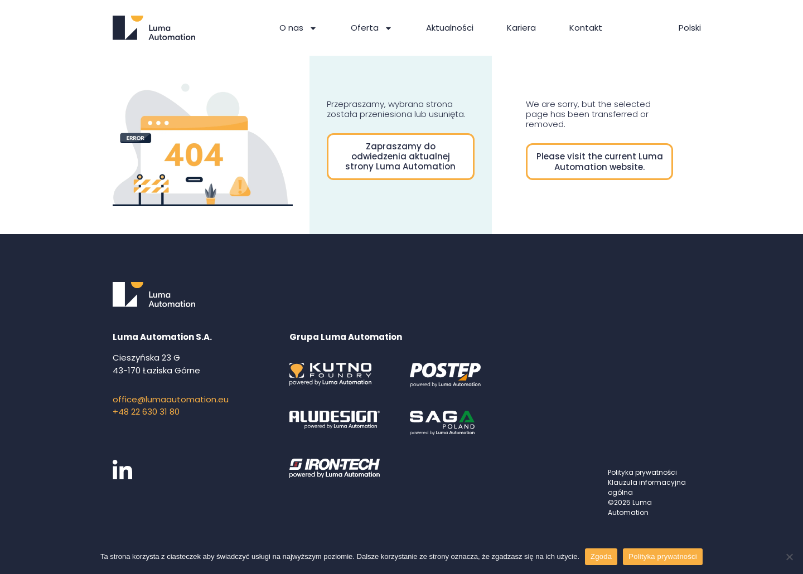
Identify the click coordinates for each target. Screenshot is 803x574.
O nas (298, 28)
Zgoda (601, 556)
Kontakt (585, 27)
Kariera (521, 27)
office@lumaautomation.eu (171, 399)
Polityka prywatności (642, 472)
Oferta (372, 28)
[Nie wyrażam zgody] (789, 556)
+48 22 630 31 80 (146, 411)
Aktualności (449, 27)
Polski (690, 27)
